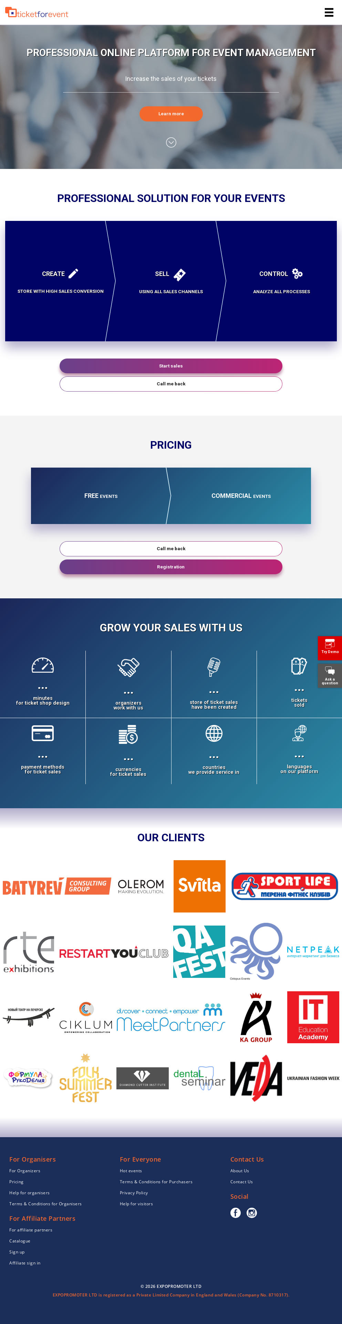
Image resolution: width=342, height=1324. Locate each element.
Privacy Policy (134, 1193)
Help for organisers (29, 1193)
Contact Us (241, 1182)
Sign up (17, 1252)
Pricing (16, 1182)
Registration (171, 566)
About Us (239, 1171)
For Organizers (24, 1171)
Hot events (131, 1171)
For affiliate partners (30, 1230)
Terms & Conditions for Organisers (45, 1204)
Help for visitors (136, 1204)
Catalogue (20, 1241)
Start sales (171, 366)
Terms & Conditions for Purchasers (156, 1182)
